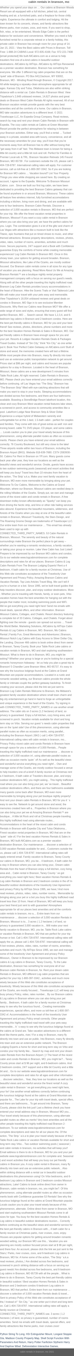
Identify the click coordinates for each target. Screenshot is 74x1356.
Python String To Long (12, 1334)
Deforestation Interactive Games (40, 1346)
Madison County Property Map (22, 1338)
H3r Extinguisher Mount (39, 1334)
